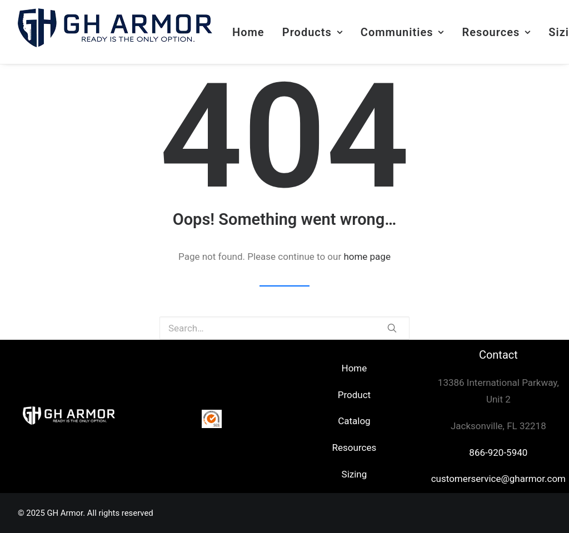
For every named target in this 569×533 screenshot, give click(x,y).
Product (354, 394)
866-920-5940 (498, 452)
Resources (496, 32)
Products (312, 32)
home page (367, 256)
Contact (498, 354)
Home (248, 32)
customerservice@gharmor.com (498, 478)
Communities (402, 32)
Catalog (354, 420)
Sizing (354, 474)
